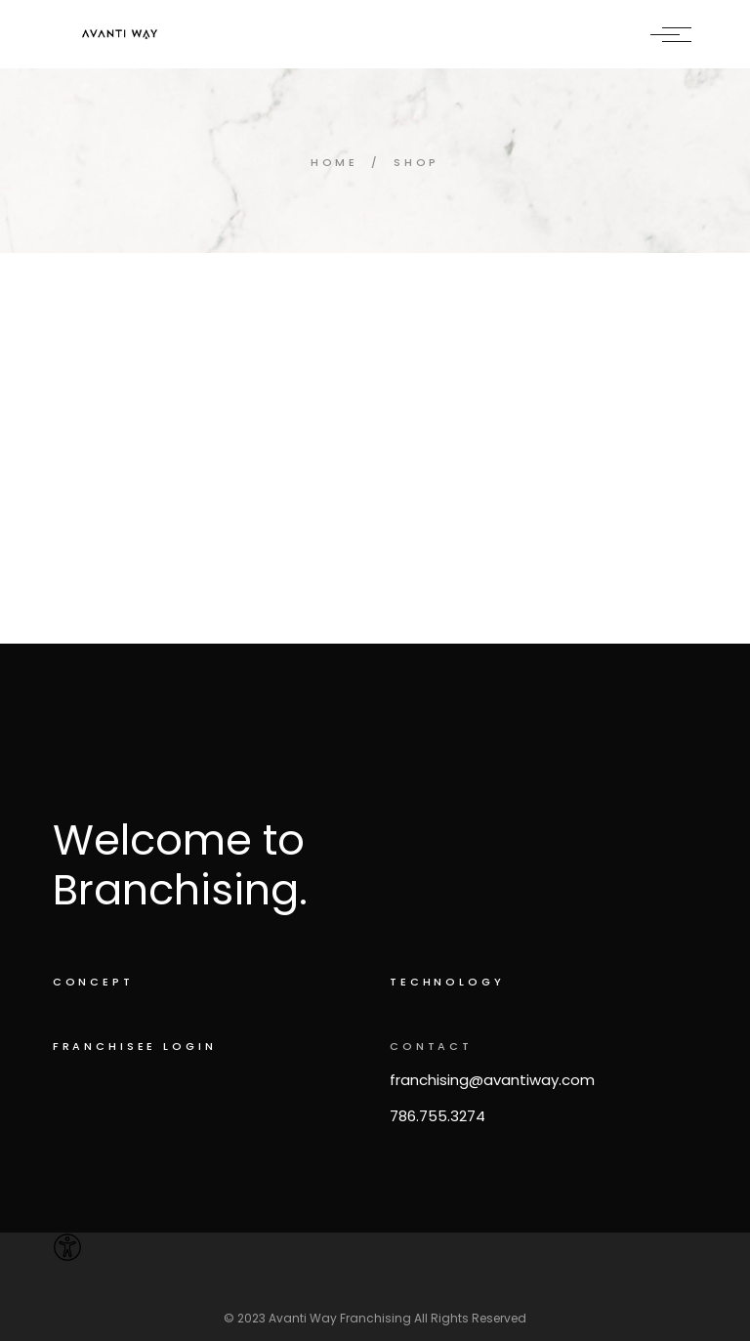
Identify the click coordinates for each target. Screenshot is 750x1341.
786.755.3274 (437, 1116)
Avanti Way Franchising (340, 1318)
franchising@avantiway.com (492, 1079)
